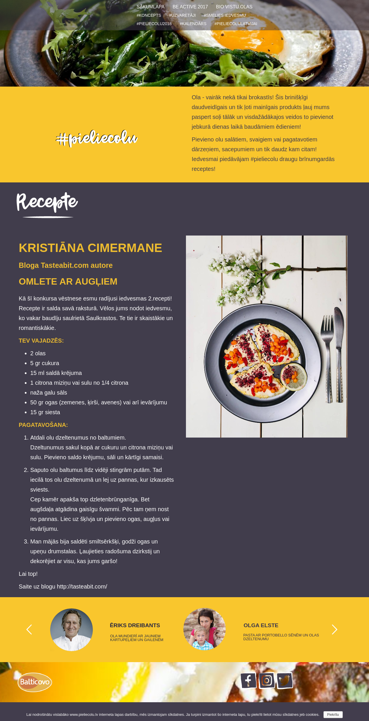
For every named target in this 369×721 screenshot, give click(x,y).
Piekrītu (333, 715)
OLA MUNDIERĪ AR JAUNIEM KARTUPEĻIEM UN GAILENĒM (136, 638)
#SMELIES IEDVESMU (225, 15)
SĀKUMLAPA (151, 6)
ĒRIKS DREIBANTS (135, 625)
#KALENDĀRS (193, 23)
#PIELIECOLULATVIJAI (235, 23)
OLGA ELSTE (261, 625)
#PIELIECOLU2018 (154, 23)
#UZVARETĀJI (182, 15)
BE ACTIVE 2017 (190, 6)
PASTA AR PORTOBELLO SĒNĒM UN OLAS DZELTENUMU (281, 637)
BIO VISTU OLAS (234, 6)
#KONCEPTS (149, 15)
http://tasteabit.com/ (82, 586)
